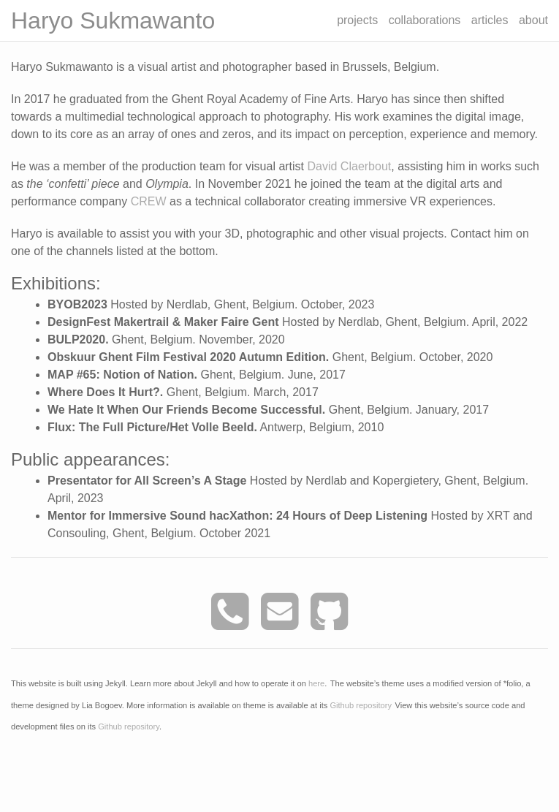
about (533, 20)
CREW (149, 201)
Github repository (361, 704)
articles (490, 20)
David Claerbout (350, 166)
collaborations (425, 20)
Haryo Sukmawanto (113, 20)
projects (357, 20)
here (316, 683)
